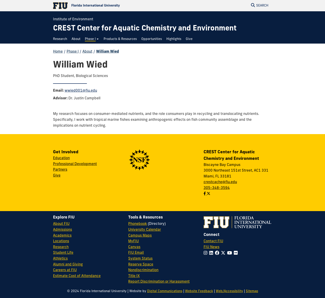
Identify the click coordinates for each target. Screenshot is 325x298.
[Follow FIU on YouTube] (230, 253)
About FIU (61, 224)
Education (61, 158)
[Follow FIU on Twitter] (224, 253)
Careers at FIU (65, 270)
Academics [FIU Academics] (62, 235)
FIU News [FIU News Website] (211, 247)
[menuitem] (61, 39)
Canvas (134, 247)
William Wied (107, 52)
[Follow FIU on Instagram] (206, 253)
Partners (60, 170)
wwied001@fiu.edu (81, 91)
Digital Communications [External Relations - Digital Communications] (164, 291)
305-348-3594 (217, 188)
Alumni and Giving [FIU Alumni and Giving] (68, 264)
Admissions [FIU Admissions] (62, 230)
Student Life (63, 253)
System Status (140, 259)
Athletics (60, 259)
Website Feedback (199, 291)
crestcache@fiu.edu (220, 182)
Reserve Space (140, 264)
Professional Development (75, 164)
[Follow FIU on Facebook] (218, 253)
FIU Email (136, 253)
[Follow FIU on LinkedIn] (212, 253)
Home (58, 52)
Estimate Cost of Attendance (77, 276)
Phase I (73, 52)
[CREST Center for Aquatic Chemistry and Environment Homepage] (145, 29)
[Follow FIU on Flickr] (236, 253)
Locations (61, 241)
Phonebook (137, 224)
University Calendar (144, 230)
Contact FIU (213, 241)
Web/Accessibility (229, 291)
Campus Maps (140, 235)
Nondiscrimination (143, 270)
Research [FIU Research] (61, 247)
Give (56, 175)
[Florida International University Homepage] (107, 5)
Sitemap (252, 291)
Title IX (134, 276)
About (87, 52)
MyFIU (133, 241)
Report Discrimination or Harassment (159, 282)
